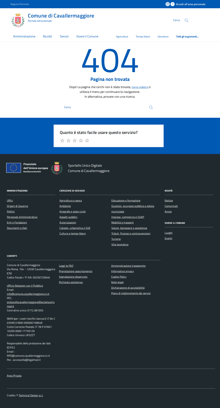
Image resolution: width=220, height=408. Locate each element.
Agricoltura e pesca (70, 200)
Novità (47, 36)
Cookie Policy (118, 277)
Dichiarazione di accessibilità (128, 288)
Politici (11, 211)
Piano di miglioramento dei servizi (131, 293)
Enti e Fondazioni (17, 222)
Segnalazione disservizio (73, 277)
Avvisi (168, 211)
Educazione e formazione (125, 200)
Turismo (116, 239)
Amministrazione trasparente (128, 266)
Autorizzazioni (67, 222)
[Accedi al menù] (6, 19)
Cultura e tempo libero (72, 233)
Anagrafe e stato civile (72, 211)
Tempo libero (143, 36)
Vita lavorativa (119, 244)
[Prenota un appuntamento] (168, 4)
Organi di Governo (17, 206)
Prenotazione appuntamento (75, 271)
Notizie (169, 200)
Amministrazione (24, 36)
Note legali (117, 282)
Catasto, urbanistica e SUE (74, 228)
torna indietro (140, 87)
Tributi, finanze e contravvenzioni (130, 233)
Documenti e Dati (17, 228)
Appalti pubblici (68, 217)
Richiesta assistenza (71, 282)
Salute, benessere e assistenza (129, 228)
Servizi (64, 36)
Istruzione (163, 36)
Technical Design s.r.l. (31, 395)
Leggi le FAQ (66, 266)
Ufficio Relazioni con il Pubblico (25, 286)
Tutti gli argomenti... (187, 36)
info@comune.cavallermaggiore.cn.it (28, 294)
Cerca (176, 20)
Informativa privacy (122, 271)
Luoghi (169, 233)
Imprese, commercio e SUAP (127, 217)
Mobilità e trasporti (122, 222)
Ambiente (65, 206)
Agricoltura (122, 36)
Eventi (168, 238)
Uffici (10, 200)
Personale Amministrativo (22, 217)
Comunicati (171, 206)
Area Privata (14, 375)
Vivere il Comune (87, 36)
